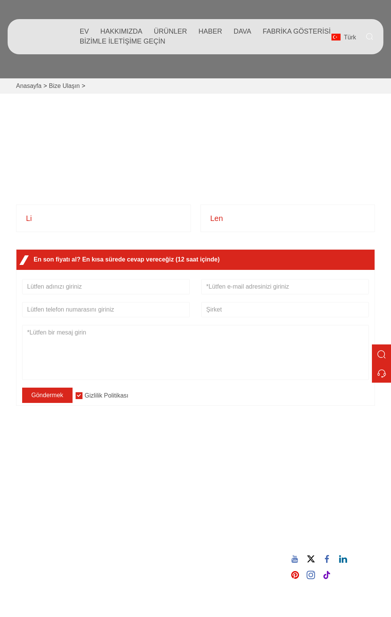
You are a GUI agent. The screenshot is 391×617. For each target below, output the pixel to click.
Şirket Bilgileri (220, 477)
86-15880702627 (240, 169)
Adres (320, 457)
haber (210, 31)
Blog (208, 501)
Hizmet (124, 489)
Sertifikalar (129, 514)
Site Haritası (131, 526)
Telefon (324, 533)
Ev (84, 31)
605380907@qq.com (152, 169)
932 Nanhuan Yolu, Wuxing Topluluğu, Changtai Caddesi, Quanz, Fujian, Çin (64, 176)
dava (242, 31)
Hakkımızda (121, 31)
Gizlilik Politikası (107, 395)
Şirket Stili (215, 489)
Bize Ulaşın (64, 86)
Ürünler (170, 31)
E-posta (323, 509)
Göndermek (47, 395)
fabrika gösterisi (297, 31)
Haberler (126, 501)
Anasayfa (29, 86)
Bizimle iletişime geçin (122, 41)
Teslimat (126, 477)
